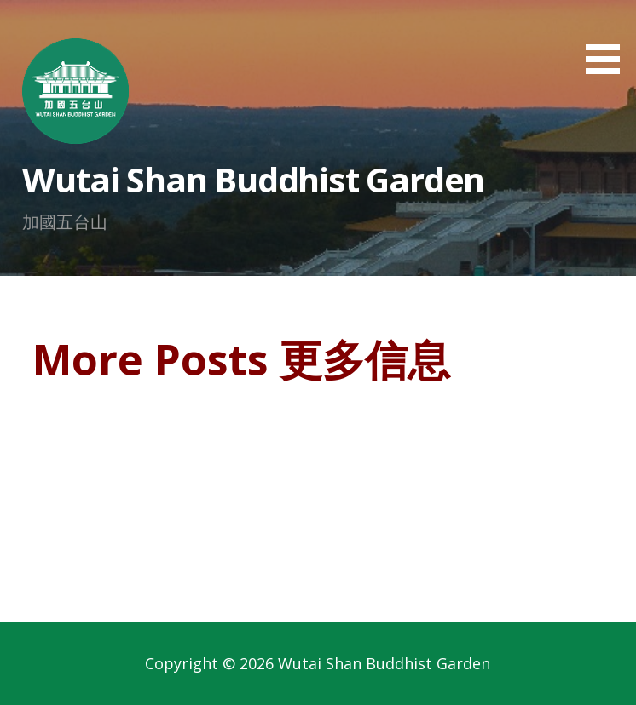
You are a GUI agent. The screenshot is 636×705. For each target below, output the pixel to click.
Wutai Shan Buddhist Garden (253, 179)
